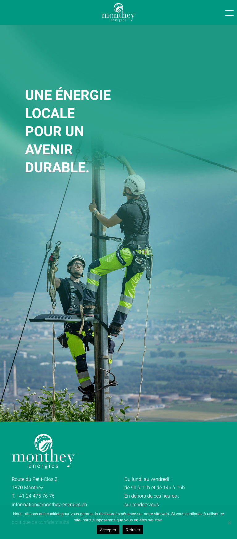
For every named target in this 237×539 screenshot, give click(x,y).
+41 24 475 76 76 (36, 496)
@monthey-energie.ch (50, 504)
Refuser (133, 530)
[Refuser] (229, 523)
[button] (220, 12)
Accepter (108, 530)
